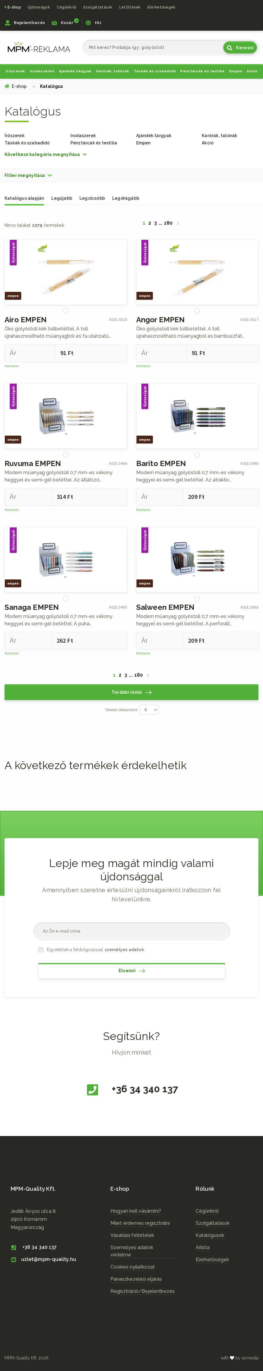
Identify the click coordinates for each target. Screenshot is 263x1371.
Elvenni (132, 971)
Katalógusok (210, 1235)
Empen (235, 71)
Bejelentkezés (25, 23)
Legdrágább (125, 198)
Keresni (240, 48)
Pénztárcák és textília (202, 71)
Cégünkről (66, 7)
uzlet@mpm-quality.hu (43, 1259)
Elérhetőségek (161, 7)
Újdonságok (39, 7)
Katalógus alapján (24, 198)
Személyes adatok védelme (131, 1251)
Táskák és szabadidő (155, 71)
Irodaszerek (42, 71)
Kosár (65, 22)
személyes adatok (124, 949)
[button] (46, 154)
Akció (252, 71)
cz (39, 46)
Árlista (203, 1247)
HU (93, 23)
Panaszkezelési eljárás (136, 1279)
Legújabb (61, 198)
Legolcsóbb (92, 198)
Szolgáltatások (213, 1223)
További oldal (131, 692)
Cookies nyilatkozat (132, 1267)
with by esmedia (239, 1357)
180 (168, 223)
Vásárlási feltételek (132, 1235)
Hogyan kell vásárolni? (135, 1211)
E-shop (14, 7)
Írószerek (15, 71)
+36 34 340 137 (131, 1090)
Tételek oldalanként (121, 710)
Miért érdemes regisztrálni (140, 1223)
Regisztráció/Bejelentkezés (142, 1291)
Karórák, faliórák (112, 71)
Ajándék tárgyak (75, 71)
